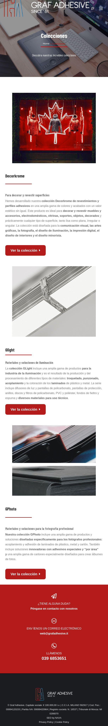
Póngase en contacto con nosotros (54, 608)
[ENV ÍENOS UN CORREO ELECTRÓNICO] (54, 621)
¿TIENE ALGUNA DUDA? (54, 603)
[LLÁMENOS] (54, 645)
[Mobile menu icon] (100, 8)
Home (46, 43)
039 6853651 (54, 658)
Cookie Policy (62, 722)
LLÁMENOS (54, 653)
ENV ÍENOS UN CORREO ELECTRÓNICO (54, 628)
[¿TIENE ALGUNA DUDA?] (54, 596)
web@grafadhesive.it (54, 633)
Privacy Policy (46, 722)
